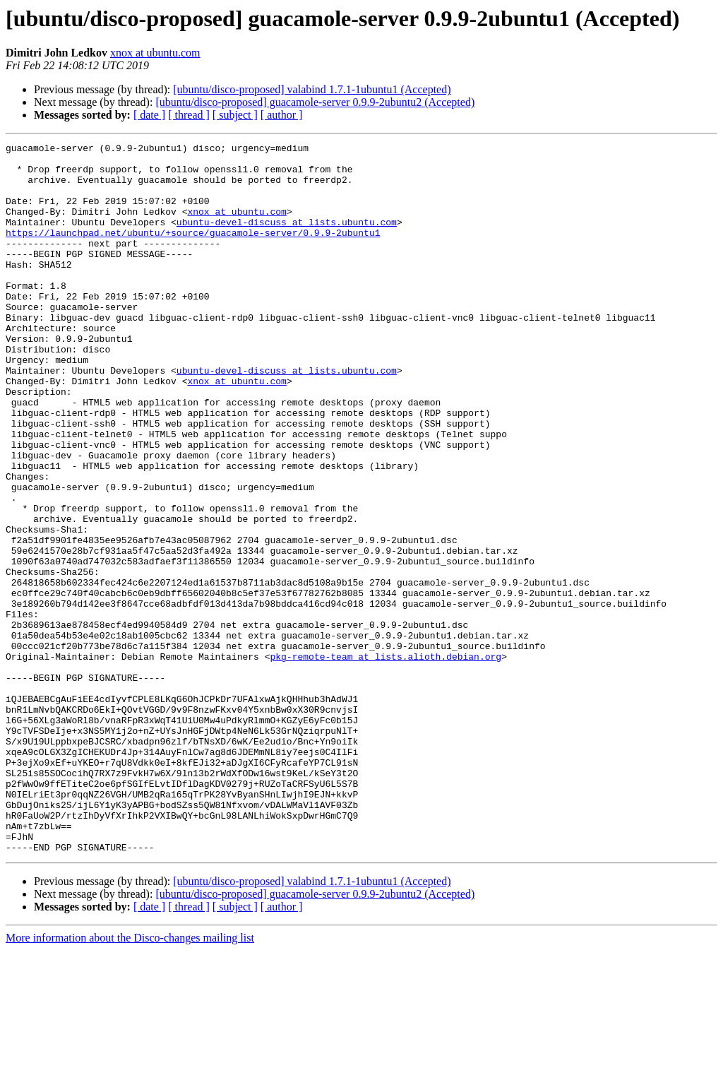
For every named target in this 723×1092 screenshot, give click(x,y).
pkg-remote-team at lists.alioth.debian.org (385, 760)
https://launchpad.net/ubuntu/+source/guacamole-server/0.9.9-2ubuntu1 (193, 251)
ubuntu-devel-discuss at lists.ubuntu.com (287, 238)
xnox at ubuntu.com (155, 53)
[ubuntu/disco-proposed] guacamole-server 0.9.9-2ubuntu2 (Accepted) (314, 102)
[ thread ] (189, 115)
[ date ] (149, 115)
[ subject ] (235, 115)
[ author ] (282, 115)
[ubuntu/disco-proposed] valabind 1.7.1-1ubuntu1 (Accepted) (311, 89)
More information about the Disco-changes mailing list (130, 1080)
